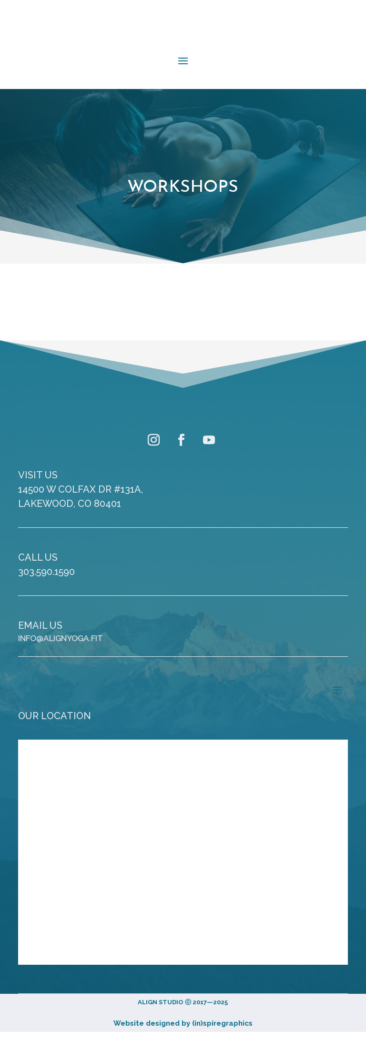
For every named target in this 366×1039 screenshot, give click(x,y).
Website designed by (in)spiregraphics (183, 1023)
